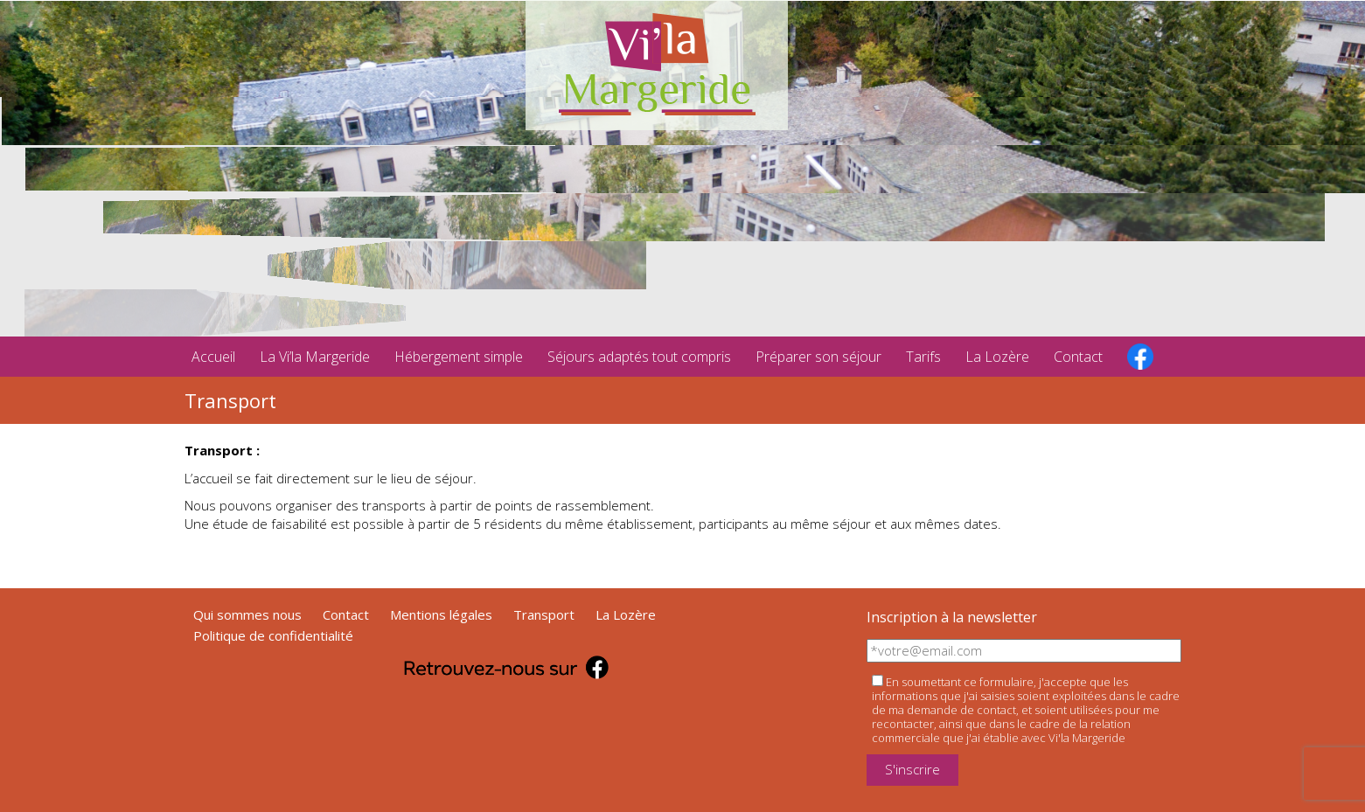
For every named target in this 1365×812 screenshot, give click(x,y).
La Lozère (997, 356)
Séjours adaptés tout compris (639, 356)
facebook (1140, 357)
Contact (1078, 356)
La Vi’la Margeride (315, 356)
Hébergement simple (458, 356)
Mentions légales (441, 614)
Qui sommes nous (247, 614)
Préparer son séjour (818, 356)
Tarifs (923, 356)
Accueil (213, 356)
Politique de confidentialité (273, 635)
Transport (544, 614)
